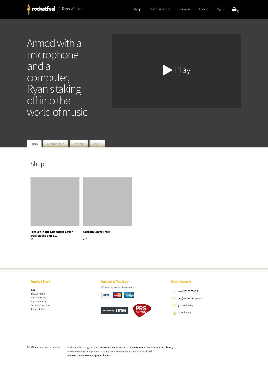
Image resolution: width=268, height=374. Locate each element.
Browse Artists (38, 293)
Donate (184, 9)
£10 (85, 239)
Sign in (221, 9)
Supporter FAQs (39, 301)
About (203, 9)
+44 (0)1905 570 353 (188, 291)
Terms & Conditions (41, 305)
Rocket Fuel (40, 282)
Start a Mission (38, 297)
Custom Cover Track (96, 232)
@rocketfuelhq (185, 305)
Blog (33, 289)
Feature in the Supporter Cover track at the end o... (52, 234)
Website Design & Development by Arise (89, 355)
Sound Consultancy (162, 347)
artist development (134, 347)
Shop (137, 9)
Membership (160, 9)
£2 (32, 239)
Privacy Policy (38, 309)
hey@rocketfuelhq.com (190, 298)
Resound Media (109, 347)
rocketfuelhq (184, 312)
